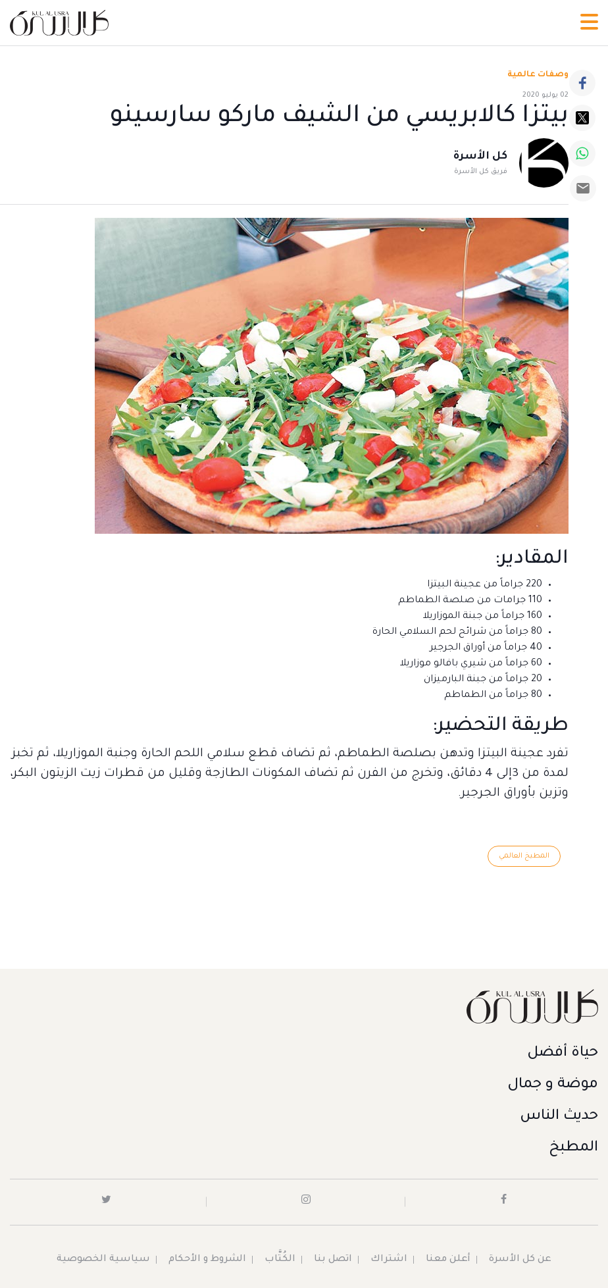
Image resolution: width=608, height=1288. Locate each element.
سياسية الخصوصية (103, 1259)
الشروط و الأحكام (207, 1259)
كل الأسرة (480, 157)
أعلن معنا (448, 1259)
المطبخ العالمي (524, 856)
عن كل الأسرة (520, 1259)
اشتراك (388, 1259)
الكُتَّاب (280, 1259)
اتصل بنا (333, 1259)
